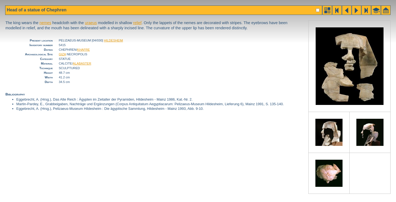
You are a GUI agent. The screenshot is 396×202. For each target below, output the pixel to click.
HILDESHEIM (113, 40)
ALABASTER (82, 63)
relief (137, 23)
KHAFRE (83, 49)
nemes (45, 23)
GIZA (62, 54)
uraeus (91, 23)
